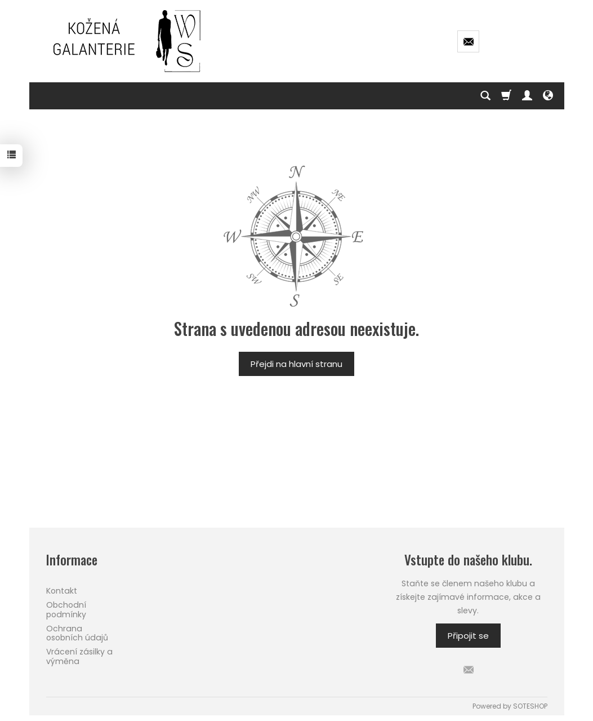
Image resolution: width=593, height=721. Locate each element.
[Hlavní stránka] (127, 41)
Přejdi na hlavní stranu (296, 364)
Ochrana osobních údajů (77, 633)
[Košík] (506, 95)
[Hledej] (485, 95)
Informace (71, 560)
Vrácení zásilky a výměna (79, 656)
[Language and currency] (548, 95)
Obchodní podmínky (66, 609)
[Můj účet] (527, 95)
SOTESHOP (530, 706)
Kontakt (61, 590)
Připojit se (468, 636)
